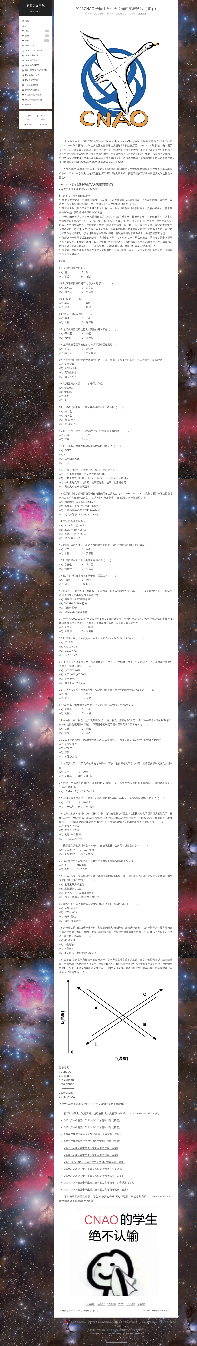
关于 (25, 26)
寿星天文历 (28, 45)
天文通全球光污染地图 (32, 99)
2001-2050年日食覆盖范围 (34, 70)
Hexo (107, 1337)
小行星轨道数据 (30, 85)
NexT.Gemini (116, 1337)
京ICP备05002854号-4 (116, 1341)
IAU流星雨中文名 (30, 75)
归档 (35, 40)
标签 (35, 31)
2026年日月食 (29, 60)
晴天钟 (26, 104)
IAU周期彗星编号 (30, 80)
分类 (35, 35)
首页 (25, 21)
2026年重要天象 (30, 55)
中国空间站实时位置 (31, 95)
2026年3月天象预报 (32, 50)
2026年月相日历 (30, 65)
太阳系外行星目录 (31, 90)
